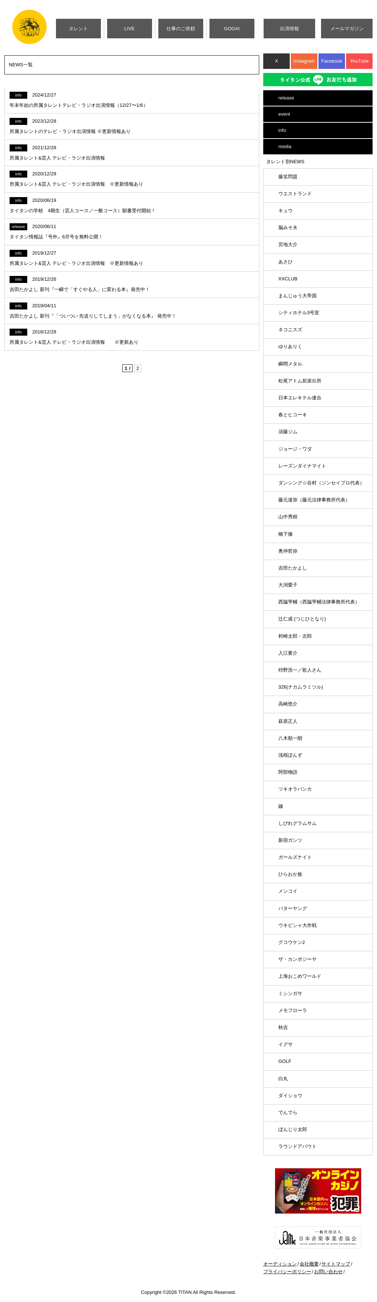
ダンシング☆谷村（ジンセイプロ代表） (321, 483)
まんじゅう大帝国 (297, 295)
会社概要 (309, 1264)
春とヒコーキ (292, 414)
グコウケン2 (291, 942)
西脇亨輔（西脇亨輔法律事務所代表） (319, 602)
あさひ (285, 262)
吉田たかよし (292, 568)
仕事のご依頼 (180, 28)
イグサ (285, 1044)
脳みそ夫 (287, 227)
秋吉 (283, 1027)
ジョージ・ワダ (295, 449)
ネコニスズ (290, 329)
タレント (78, 28)
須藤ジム (287, 431)
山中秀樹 (287, 516)
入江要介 (287, 653)
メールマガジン (347, 28)
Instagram (304, 61)
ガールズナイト (295, 857)
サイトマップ (335, 1264)
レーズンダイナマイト (302, 466)
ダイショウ (290, 1095)
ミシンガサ (290, 993)
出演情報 (289, 28)
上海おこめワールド (299, 976)
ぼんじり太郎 (292, 1129)
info (282, 130)
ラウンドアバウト (297, 1146)
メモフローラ (292, 1010)
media (284, 146)
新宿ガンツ (290, 840)
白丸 (283, 1078)
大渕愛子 (287, 585)
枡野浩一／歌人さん (299, 670)
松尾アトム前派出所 (299, 381)
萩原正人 (287, 721)
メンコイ (287, 891)
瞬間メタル (290, 364)
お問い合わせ (328, 1271)
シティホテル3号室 (298, 312)
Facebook (331, 61)
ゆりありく (290, 346)
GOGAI (232, 28)
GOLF (284, 1061)
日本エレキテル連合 (299, 397)
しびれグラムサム (297, 823)
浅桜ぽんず (290, 755)
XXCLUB (287, 278)
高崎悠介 (287, 704)
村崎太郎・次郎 (295, 636)
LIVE (129, 28)
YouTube (359, 61)
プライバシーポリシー (287, 1271)
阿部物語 (287, 772)
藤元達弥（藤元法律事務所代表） (314, 500)
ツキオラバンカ (295, 789)
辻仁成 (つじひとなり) (302, 619)
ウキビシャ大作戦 (297, 925)
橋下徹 (285, 534)
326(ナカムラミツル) (300, 687)
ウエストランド (295, 193)
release (286, 98)
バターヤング (292, 908)
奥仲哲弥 (287, 551)
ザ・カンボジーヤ (297, 959)
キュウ (285, 210)
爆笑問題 (287, 176)
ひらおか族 (290, 874)
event (284, 114)
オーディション (280, 1264)
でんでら (287, 1112)
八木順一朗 (290, 738)
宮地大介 (287, 244)
